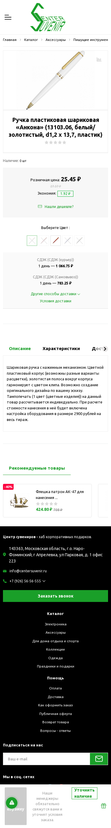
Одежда (55, 658)
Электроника (56, 624)
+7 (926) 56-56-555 (25, 581)
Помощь (55, 678)
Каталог (55, 613)
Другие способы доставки (55, 294)
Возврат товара (55, 722)
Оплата (55, 688)
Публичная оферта (55, 714)
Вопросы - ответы (55, 730)
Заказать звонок (55, 596)
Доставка (56, 697)
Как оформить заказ (55, 705)
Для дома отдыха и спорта (55, 641)
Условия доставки (55, 301)
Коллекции (55, 649)
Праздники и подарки (55, 666)
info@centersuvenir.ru (28, 571)
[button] (105, 349)
